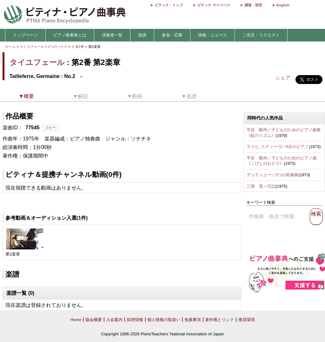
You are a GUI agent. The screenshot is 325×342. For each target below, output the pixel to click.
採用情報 (135, 319)
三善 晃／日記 (261, 186)
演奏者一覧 (112, 35)
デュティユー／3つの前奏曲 (272, 174)
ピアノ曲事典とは (69, 35)
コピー (50, 127)
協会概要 (93, 319)
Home (75, 319)
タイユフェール (32, 46)
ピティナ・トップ (169, 5)
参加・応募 (172, 35)
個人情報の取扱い (163, 319)
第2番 (80, 46)
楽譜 (142, 35)
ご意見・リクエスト (261, 35)
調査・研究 (253, 5)
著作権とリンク (219, 319)
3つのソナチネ (60, 46)
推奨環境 (246, 319)
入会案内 (114, 319)
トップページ (25, 35)
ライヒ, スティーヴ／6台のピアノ (278, 146)
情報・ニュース (212, 35)
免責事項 (192, 319)
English (283, 5)
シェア (282, 78)
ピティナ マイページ (213, 5)
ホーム (10, 46)
